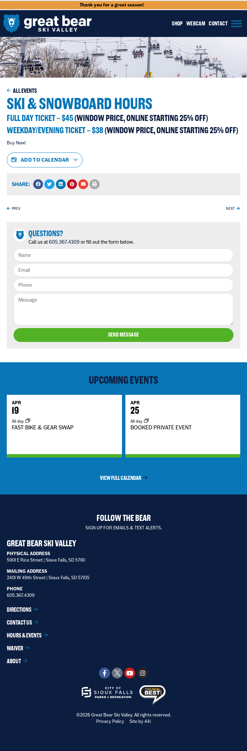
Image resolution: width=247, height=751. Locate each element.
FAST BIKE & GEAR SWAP (43, 427)
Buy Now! (16, 142)
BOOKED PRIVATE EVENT (161, 427)
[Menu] (236, 23)
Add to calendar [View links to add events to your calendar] (44, 160)
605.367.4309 (64, 242)
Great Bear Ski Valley (41, 542)
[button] (38, 184)
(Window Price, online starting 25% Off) (141, 118)
